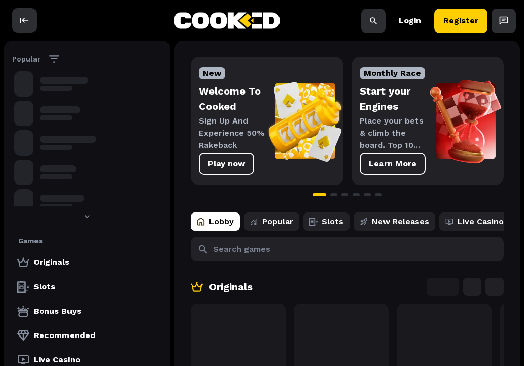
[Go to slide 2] (333, 194)
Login (410, 20)
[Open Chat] (504, 20)
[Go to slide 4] (356, 194)
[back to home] (227, 20)
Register (460, 20)
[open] (24, 20)
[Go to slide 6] (378, 194)
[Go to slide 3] (344, 194)
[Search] (373, 20)
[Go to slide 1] (319, 194)
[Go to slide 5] (367, 194)
